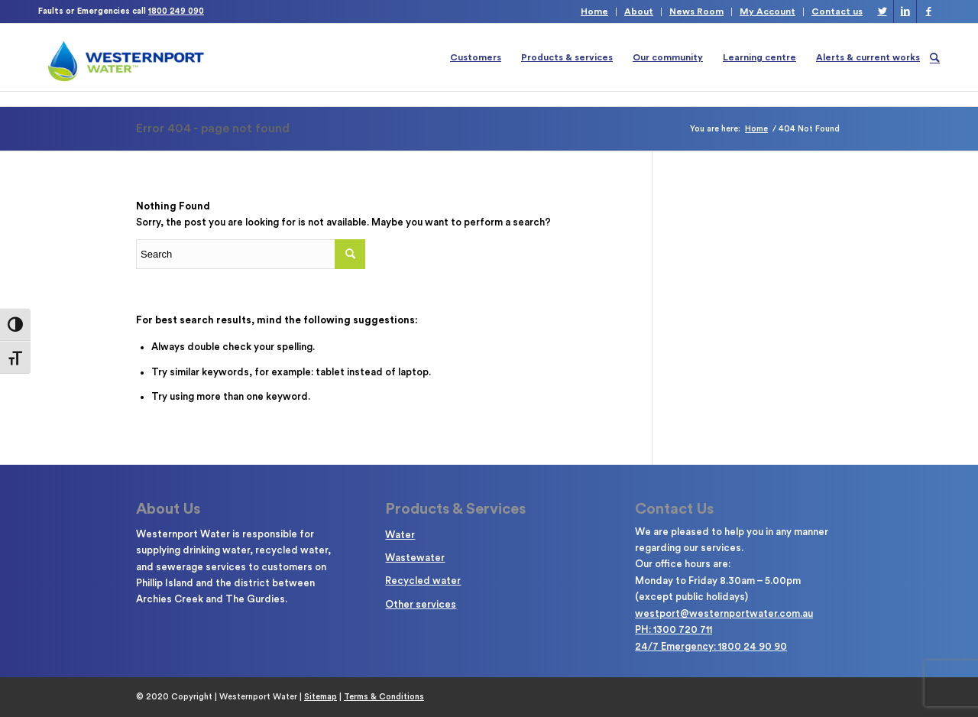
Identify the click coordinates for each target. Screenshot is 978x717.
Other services (420, 604)
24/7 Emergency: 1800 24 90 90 (711, 646)
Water (400, 535)
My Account (767, 11)
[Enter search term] (250, 254)
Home (594, 11)
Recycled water (423, 581)
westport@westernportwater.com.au (724, 613)
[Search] (935, 57)
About (638, 11)
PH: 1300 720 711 (673, 629)
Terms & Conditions (384, 697)
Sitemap (320, 697)
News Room (696, 11)
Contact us (837, 11)
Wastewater (415, 558)
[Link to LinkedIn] (905, 11)
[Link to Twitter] (882, 11)
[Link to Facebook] (928, 11)
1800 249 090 (176, 11)
